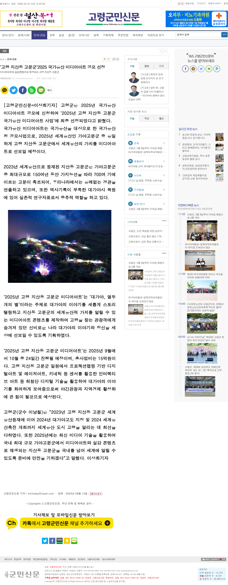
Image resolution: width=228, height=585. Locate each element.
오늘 (132, 118)
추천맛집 (123, 35)
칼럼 (146, 66)
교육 (52, 35)
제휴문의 (72, 559)
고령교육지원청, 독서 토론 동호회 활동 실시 (196, 157)
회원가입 (189, 3)
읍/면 (71, 35)
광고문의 (81, 559)
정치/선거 (8, 35)
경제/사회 (24, 35)
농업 (61, 35)
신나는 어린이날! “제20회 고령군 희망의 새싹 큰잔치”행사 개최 (205, 338)
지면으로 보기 (155, 35)
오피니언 (84, 35)
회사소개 (8, 559)
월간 (161, 118)
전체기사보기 (214, 3)
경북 (96, 35)
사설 (132, 66)
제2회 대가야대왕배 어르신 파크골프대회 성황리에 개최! (205, 275)
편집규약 (17, 559)
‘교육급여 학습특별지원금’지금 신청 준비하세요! (195, 176)
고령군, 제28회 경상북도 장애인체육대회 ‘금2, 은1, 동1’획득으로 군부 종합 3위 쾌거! (203, 370)
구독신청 (53, 559)
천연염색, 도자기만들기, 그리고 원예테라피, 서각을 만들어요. (196, 148)
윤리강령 (27, 559)
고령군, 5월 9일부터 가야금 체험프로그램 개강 (205, 216)
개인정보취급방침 (40, 559)
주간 (146, 118)
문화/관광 (39, 35)
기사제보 (62, 559)
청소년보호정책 (108, 559)
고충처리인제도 (93, 559)
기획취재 (108, 35)
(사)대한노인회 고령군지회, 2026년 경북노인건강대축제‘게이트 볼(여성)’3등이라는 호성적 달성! (205, 307)
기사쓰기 (201, 3)
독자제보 (138, 35)
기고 (161, 66)
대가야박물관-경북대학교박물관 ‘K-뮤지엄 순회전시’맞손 (202, 245)
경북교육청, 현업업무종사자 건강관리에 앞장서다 (195, 167)
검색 (224, 35)
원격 (226, 3)
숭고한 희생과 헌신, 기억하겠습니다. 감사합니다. (196, 136)
